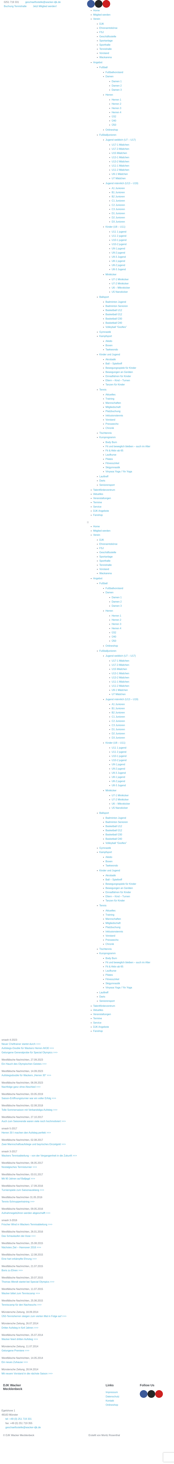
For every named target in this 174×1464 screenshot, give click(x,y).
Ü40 (114, 120)
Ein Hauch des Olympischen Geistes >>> (24, 1064)
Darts (102, 480)
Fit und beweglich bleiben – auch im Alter (128, 446)
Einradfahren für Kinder (118, 376)
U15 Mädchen (119, 153)
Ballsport (104, 297)
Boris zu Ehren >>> (12, 1270)
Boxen (109, 345)
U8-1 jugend (118, 261)
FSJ (101, 32)
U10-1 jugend (119, 240)
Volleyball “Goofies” (116, 327)
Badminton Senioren (117, 306)
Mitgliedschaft (113, 407)
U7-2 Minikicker (120, 283)
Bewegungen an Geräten (119, 372)
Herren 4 (116, 112)
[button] (130, 522)
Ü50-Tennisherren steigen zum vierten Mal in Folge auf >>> (34, 1316)
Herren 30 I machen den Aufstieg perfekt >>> (26, 1132)
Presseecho (112, 424)
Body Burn (111, 442)
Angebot (97, 62)
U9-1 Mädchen (120, 174)
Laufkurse (111, 454)
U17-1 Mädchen (120, 144)
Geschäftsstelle (107, 36)
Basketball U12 (114, 310)
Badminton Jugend (116, 302)
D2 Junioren (118, 217)
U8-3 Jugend (119, 269)
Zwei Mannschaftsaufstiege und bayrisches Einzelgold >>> (34, 1144)
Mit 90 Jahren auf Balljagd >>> (18, 1178)
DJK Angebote (101, 511)
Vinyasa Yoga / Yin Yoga (119, 471)
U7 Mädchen (119, 178)
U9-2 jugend (118, 252)
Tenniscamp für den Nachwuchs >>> (21, 1304)
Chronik (110, 428)
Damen (110, 76)
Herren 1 (116, 99)
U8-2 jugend (118, 265)
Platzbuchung (113, 411)
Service (97, 506)
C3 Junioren (118, 209)
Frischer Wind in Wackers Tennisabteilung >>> (27, 1224)
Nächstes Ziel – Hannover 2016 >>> (21, 1247)
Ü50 (114, 125)
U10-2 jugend (119, 244)
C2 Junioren (118, 205)
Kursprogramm (107, 437)
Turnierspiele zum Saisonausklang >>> (23, 1190)
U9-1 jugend (118, 248)
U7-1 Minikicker (120, 279)
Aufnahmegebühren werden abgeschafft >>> (26, 1213)
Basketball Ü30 (114, 318)
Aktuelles (111, 394)
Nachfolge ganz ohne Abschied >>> (21, 1087)
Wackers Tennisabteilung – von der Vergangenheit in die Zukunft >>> (39, 1155)
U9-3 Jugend (119, 257)
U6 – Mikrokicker (121, 287)
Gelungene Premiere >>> (15, 1350)
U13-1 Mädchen (120, 157)
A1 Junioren (118, 188)
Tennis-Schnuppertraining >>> (18, 1201)
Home (96, 10)
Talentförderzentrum (104, 490)
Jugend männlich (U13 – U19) (122, 183)
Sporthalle (105, 44)
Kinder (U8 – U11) (115, 226)
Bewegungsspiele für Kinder (121, 368)
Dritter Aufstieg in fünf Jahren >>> (20, 1327)
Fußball (103, 67)
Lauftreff (103, 476)
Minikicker (111, 274)
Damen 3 (117, 90)
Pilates (109, 459)
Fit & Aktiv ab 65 (114, 450)
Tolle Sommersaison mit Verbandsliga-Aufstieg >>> (29, 1110)
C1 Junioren (118, 200)
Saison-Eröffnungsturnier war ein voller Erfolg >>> (29, 1098)
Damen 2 (117, 85)
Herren (109, 94)
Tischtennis (105, 433)
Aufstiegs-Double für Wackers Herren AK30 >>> (28, 1048)
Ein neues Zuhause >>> (15, 1362)
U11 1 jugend (119, 231)
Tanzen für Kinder (115, 384)
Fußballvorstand (114, 72)
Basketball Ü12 (114, 314)
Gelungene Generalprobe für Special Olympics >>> (29, 1052)
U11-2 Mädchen (120, 170)
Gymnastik (105, 332)
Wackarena (105, 57)
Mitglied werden (102, 14)
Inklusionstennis (114, 415)
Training (110, 398)
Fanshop (98, 515)
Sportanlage (106, 40)
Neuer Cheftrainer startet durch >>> (21, 1044)
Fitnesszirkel (112, 463)
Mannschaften (113, 403)
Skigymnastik (113, 467)
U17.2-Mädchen (120, 149)
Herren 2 (116, 104)
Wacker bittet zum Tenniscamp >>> (21, 1293)
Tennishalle (105, 49)
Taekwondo (112, 349)
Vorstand (104, 53)
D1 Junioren (118, 213)
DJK (101, 24)
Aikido (109, 341)
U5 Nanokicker (120, 292)
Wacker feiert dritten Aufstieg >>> (20, 1339)
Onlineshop (112, 129)
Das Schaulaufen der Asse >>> (19, 1236)
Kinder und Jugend (109, 354)
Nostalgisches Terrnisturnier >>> (19, 1167)
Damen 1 (117, 81)
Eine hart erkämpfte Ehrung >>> (19, 1259)
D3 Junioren (118, 221)
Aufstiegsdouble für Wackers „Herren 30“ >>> (26, 1075)
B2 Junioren (118, 196)
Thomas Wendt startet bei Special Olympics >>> (28, 1281)
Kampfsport (105, 336)
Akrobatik (111, 359)
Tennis (102, 389)
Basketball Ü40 (114, 323)
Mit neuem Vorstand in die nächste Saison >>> (27, 1373)
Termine (97, 502)
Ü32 (114, 116)
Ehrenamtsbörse (108, 28)
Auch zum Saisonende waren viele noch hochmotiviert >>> (34, 1121)
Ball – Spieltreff (114, 363)
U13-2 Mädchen (120, 161)
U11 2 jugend (119, 236)
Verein (96, 19)
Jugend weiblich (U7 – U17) (121, 139)
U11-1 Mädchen (120, 165)
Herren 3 (116, 108)
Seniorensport (107, 485)
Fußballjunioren (107, 135)
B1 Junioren (118, 192)
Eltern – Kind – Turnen (118, 380)
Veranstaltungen (102, 498)
